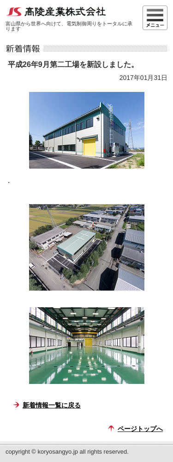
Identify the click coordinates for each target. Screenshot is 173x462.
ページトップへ (140, 428)
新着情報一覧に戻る (52, 405)
